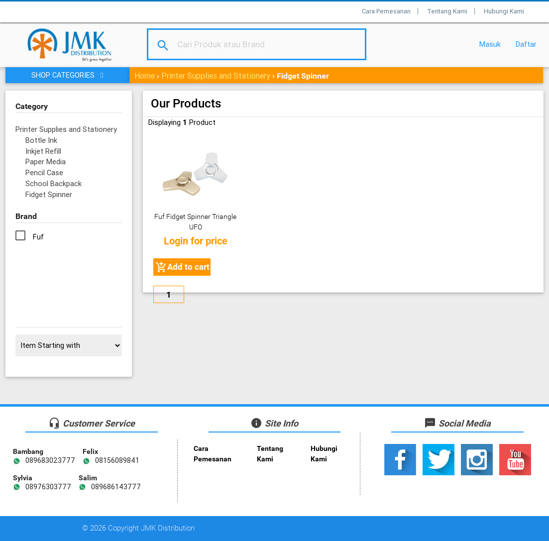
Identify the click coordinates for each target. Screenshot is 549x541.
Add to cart (182, 267)
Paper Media (45, 161)
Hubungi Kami (504, 11)
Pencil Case (44, 172)
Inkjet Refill (43, 151)
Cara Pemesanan (386, 11)
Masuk (490, 44)
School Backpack (53, 183)
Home (144, 76)
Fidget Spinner (48, 194)
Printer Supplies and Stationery (215, 76)
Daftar (526, 44)
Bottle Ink (41, 140)
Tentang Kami (447, 11)
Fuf (38, 236)
